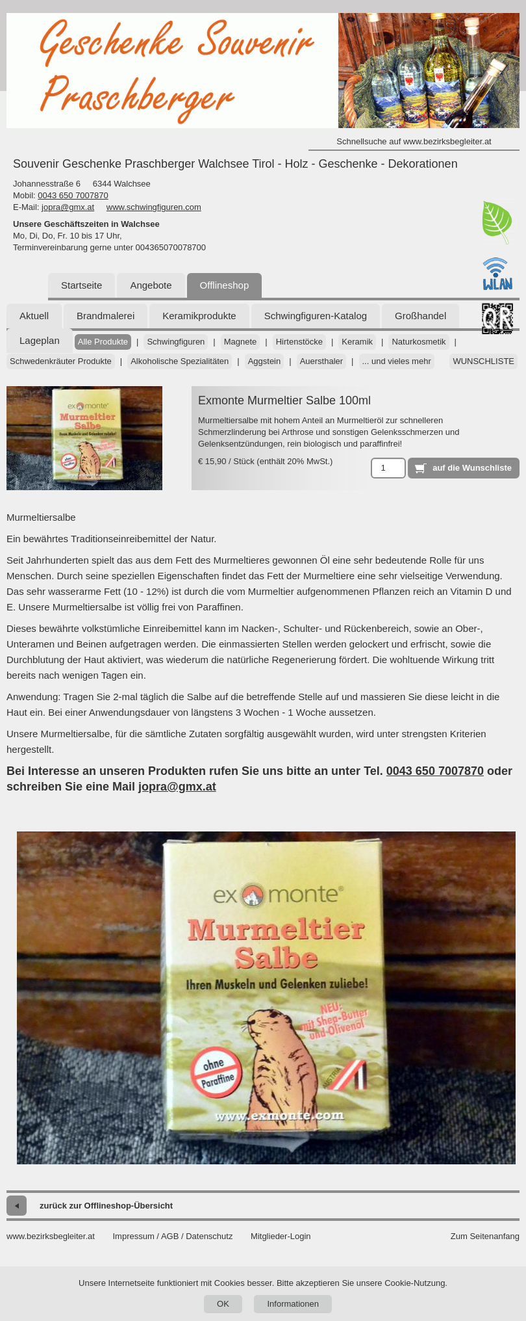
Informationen (293, 1304)
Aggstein (264, 361)
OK (223, 1304)
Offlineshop (224, 285)
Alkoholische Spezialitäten (180, 361)
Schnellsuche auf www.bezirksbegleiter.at (413, 141)
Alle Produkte (103, 342)
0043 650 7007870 (73, 195)
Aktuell (34, 315)
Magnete (240, 342)
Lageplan (39, 340)
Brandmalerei (105, 315)
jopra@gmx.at (68, 207)
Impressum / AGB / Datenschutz (172, 1236)
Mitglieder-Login (281, 1236)
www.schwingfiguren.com (153, 207)
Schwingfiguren (176, 342)
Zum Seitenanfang (485, 1236)
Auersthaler (321, 361)
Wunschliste (483, 361)
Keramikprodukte (199, 315)
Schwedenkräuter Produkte (61, 361)
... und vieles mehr (396, 361)
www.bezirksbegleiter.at (50, 1236)
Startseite (81, 285)
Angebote (150, 285)
